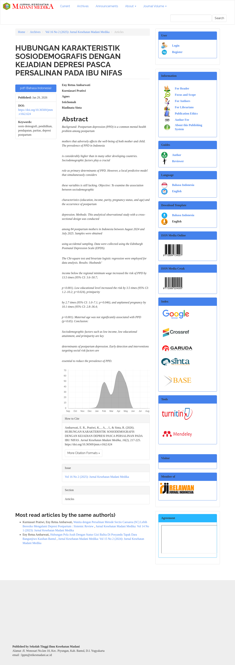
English (177, 191)
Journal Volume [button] (155, 6)
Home (21, 32)
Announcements (107, 6)
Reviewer (178, 161)
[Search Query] (191, 18)
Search (219, 18)
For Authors (182, 101)
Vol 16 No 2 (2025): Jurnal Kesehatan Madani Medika (77, 32)
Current (65, 6)
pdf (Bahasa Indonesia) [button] (35, 88)
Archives (83, 6)
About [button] (130, 6)
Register (177, 52)
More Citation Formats (83, 453)
